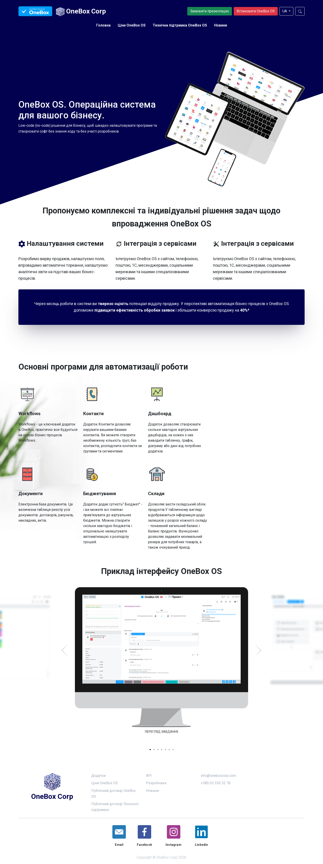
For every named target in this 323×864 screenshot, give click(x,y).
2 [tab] (154, 749)
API (149, 775)
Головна (103, 25)
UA (285, 11)
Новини (220, 25)
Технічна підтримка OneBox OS (180, 25)
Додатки (98, 775)
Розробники (156, 783)
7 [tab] (173, 749)
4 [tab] (161, 749)
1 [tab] (150, 749)
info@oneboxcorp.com (218, 775)
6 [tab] (169, 749)
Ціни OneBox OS (132, 25)
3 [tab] (157, 749)
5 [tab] (165, 749)
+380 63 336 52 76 (216, 783)
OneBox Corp (81, 11)
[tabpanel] (161, 664)
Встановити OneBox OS (256, 11)
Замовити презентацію (209, 11)
